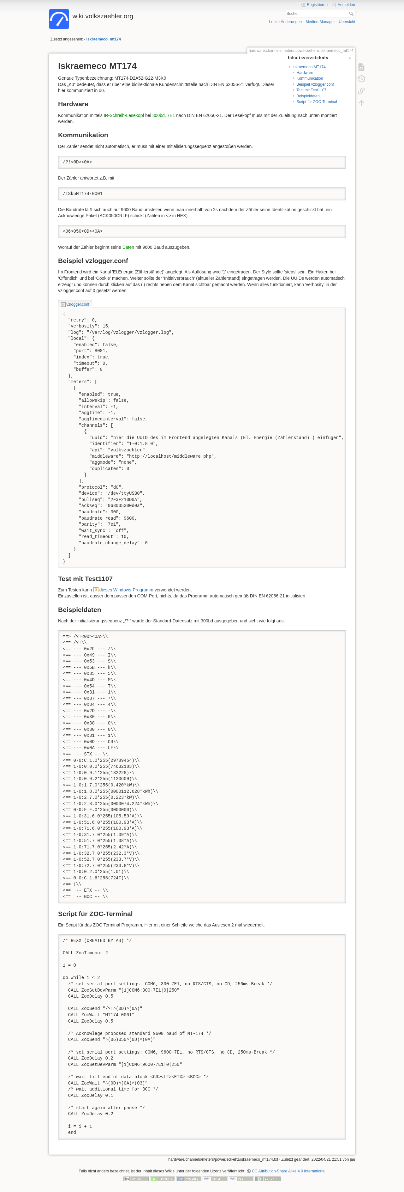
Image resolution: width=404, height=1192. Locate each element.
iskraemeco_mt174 (103, 39)
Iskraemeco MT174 (309, 67)
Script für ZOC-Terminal (316, 102)
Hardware (304, 72)
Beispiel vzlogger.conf (315, 84)
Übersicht (347, 22)
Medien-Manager (320, 22)
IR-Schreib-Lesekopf (124, 115)
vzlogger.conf (78, 304)
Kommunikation (309, 78)
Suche (352, 13)
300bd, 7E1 (163, 115)
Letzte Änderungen (285, 22)
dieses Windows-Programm (126, 589)
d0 (101, 90)
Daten (128, 247)
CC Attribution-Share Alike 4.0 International (288, 1171)
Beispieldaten (308, 96)
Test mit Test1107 (311, 90)
